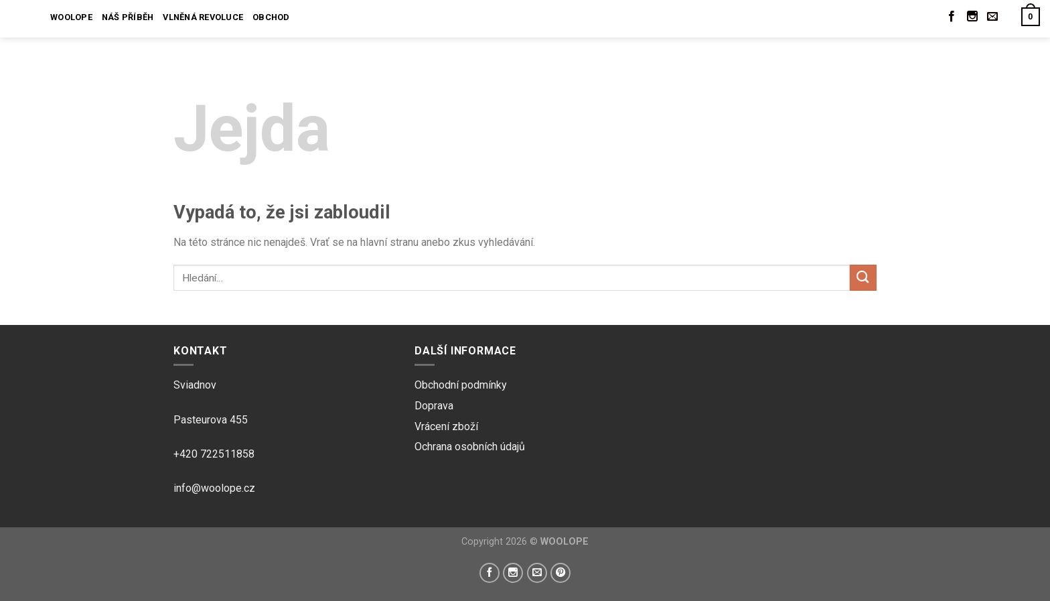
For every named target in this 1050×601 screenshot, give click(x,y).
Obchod (271, 17)
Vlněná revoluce (203, 17)
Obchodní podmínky (461, 385)
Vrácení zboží (446, 426)
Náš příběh (128, 17)
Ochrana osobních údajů (470, 446)
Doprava (434, 405)
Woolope (71, 17)
